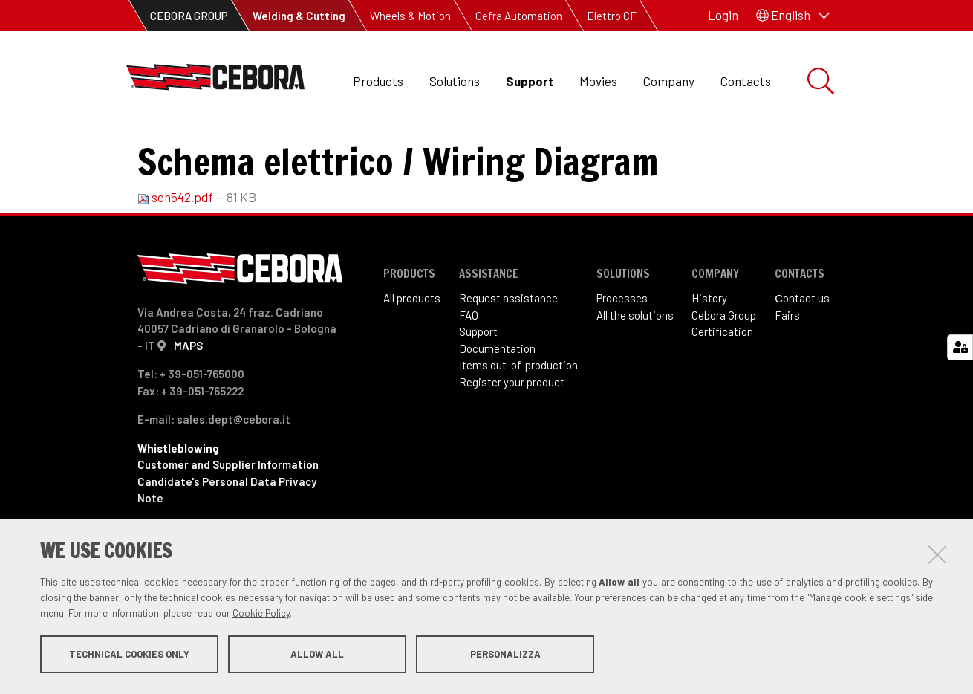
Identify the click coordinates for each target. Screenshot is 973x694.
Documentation (497, 409)
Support (529, 81)
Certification (722, 392)
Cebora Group (723, 376)
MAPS (188, 406)
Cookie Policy (261, 614)
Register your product (511, 443)
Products (378, 81)
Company (668, 81)
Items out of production (281, 149)
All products (411, 359)
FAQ (468, 376)
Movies (598, 81)
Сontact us (802, 359)
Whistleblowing (178, 509)
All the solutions (635, 376)
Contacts (745, 81)
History (709, 359)
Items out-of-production (518, 425)
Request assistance (508, 359)
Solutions (454, 81)
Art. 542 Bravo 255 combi (434, 149)
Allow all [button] (317, 655)
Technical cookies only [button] (129, 655)
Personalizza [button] (505, 655)
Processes (622, 359)
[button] (793, 15)
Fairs (787, 376)
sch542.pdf (176, 257)
